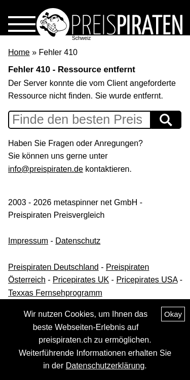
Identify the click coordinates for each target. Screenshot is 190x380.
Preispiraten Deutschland (53, 267)
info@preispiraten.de (45, 169)
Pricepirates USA (146, 279)
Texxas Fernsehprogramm (55, 293)
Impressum (28, 240)
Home (19, 52)
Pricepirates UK (81, 279)
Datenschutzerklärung (105, 365)
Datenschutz (77, 240)
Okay (173, 314)
